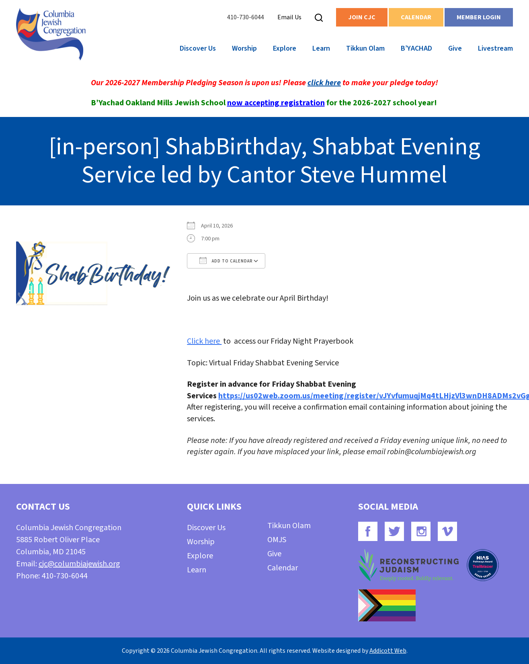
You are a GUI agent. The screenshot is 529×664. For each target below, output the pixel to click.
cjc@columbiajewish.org (79, 564)
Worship (244, 48)
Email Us (289, 17)
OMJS (276, 539)
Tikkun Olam (365, 48)
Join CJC (361, 17)
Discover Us (198, 48)
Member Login (479, 17)
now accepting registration (276, 103)
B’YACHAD (416, 48)
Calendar (416, 17)
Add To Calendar (226, 260)
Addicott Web (387, 650)
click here (324, 82)
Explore (284, 48)
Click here (204, 341)
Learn (321, 48)
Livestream (495, 48)
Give (455, 48)
